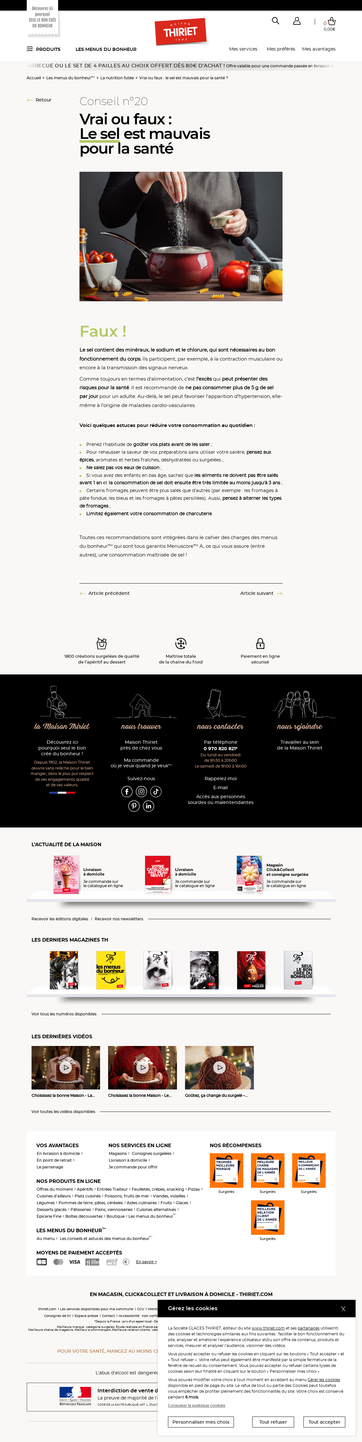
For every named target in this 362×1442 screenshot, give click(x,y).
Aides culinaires (142, 1202)
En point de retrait (54, 1160)
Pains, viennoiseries (114, 1209)
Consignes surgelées (152, 1153)
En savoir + (146, 1261)
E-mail (220, 787)
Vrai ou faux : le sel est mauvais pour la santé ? (183, 77)
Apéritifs (85, 1189)
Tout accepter (324, 1422)
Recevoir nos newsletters (119, 919)
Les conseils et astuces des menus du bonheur (106, 1238)
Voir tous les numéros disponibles (64, 1014)
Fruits (166, 1202)
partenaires (309, 1328)
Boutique (116, 1216)
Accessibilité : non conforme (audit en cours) (155, 1316)
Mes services (243, 49)
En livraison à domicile (58, 1153)
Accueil (34, 77)
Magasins (118, 1153)
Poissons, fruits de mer (127, 1196)
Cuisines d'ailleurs (54, 1196)
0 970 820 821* (220, 748)
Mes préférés (281, 49)
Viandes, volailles (169, 1196)
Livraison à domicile (128, 1160)
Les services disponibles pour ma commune (96, 1309)
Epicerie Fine (49, 1216)
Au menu (46, 1238)
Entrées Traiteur (112, 1189)
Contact (108, 1316)
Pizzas (194, 1189)
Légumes (46, 1202)
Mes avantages (319, 49)
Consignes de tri (57, 1316)
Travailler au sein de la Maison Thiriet (299, 745)
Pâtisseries (80, 1209)
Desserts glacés (52, 1209)
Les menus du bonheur (106, 49)
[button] (297, 22)
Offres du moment (55, 1189)
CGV (140, 1309)
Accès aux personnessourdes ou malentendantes (221, 799)
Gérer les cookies (324, 1379)
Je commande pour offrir (133, 1167)
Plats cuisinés (88, 1196)
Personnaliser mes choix (200, 1422)
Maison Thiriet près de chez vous (141, 745)
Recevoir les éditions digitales (60, 919)
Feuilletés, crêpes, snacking (158, 1189)
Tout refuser (273, 1422)
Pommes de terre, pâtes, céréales (91, 1202)
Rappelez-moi (221, 778)
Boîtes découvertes (84, 1216)
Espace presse (86, 1316)
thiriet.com (47, 1309)
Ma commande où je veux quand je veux (141, 763)
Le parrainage (50, 1167)
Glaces (182, 1202)
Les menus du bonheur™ (70, 77)
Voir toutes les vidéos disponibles (63, 1112)
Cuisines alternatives (156, 1209)
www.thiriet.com (268, 1328)
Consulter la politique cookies (196, 1405)
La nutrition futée (117, 77)
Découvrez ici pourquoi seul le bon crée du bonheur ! (62, 748)
